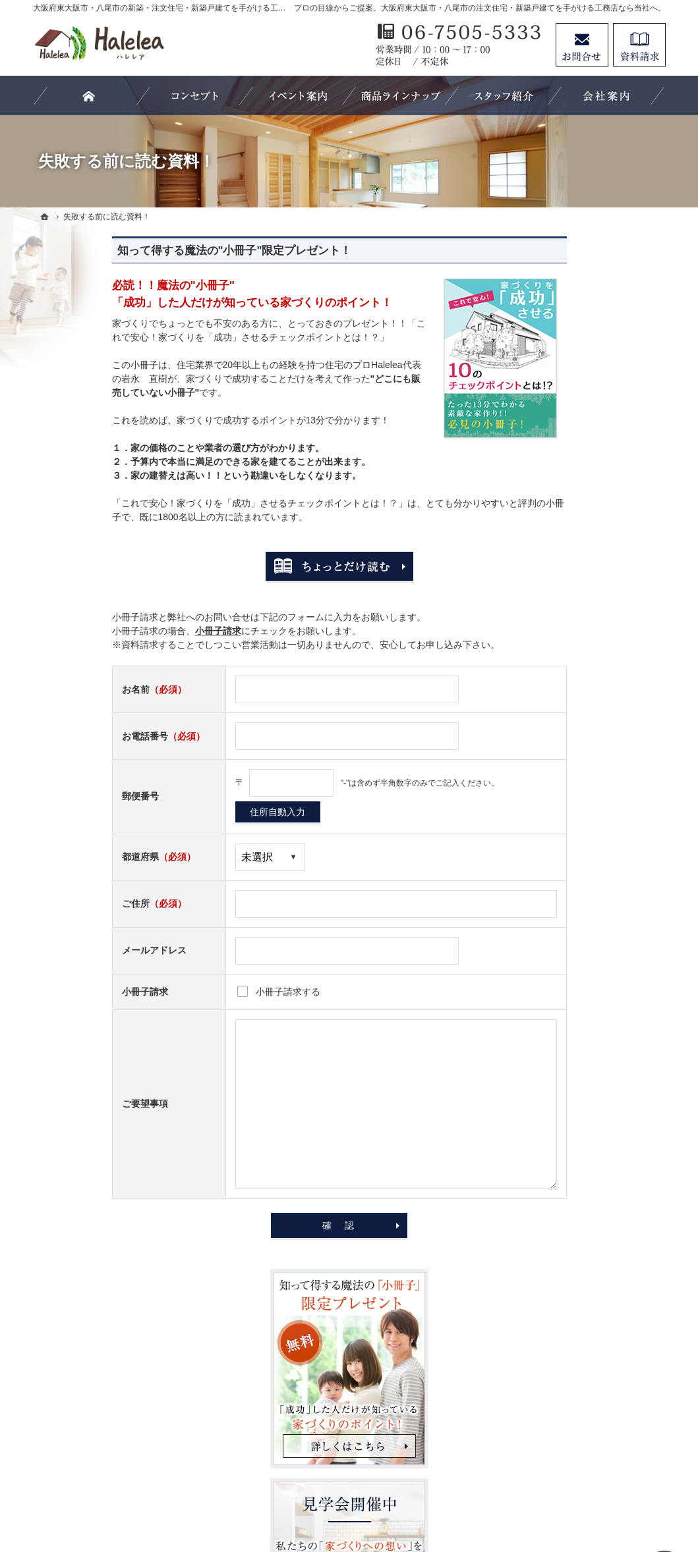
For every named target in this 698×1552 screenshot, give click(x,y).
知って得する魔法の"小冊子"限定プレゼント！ (155, 250)
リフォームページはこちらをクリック (586, 1367)
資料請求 (639, 45)
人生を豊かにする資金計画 (578, 749)
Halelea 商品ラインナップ (577, 641)
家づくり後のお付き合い (574, 937)
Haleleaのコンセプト (566, 830)
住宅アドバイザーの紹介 (574, 1018)
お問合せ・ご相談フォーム (587, 1439)
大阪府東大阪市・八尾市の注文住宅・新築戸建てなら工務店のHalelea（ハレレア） (393, 1493)
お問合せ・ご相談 (560, 1099)
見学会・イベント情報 (569, 695)
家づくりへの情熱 (560, 991)
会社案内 (541, 964)
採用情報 (541, 1045)
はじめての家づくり (564, 883)
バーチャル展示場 (560, 668)
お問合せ (582, 45)
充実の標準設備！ (560, 857)
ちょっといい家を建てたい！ (583, 776)
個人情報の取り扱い (564, 1153)
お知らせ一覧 (551, 1126)
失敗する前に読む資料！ (574, 1072)
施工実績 (541, 803)
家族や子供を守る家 (564, 910)
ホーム (537, 614)
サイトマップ (551, 1180)
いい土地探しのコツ (564, 722)
